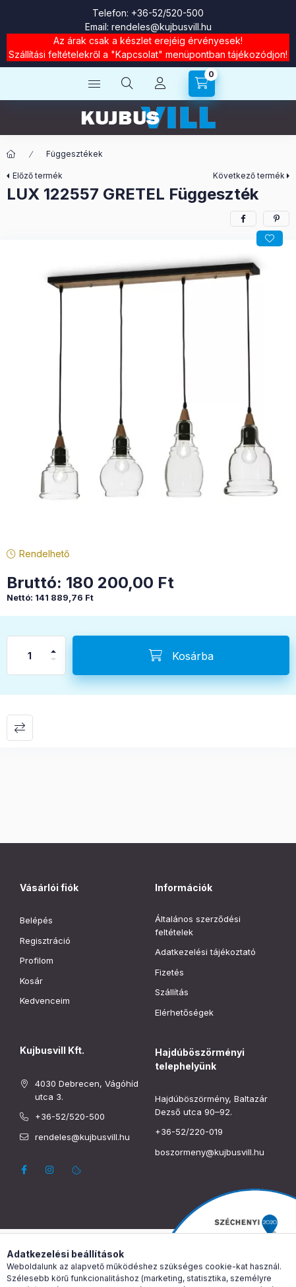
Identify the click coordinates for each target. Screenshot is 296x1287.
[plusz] (53, 645)
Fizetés (169, 972)
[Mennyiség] (30, 655)
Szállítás (172, 992)
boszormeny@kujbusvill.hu (209, 1152)
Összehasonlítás (20, 728)
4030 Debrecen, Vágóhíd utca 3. (86, 1090)
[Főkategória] (11, 154)
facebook (24, 1170)
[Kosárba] (181, 655)
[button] (148, 390)
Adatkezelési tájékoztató (205, 951)
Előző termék (38, 175)
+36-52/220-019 (189, 1131)
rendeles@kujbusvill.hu (161, 26)
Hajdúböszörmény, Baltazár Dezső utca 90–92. (211, 1105)
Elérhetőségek (184, 1012)
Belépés (36, 920)
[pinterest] (276, 219)
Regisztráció (45, 940)
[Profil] (160, 83)
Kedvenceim (45, 1000)
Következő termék (249, 175)
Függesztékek (74, 154)
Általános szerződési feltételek (198, 925)
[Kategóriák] (94, 83)
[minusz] (53, 664)
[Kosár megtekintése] (202, 83)
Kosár (31, 980)
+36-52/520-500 (167, 12)
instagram (50, 1170)
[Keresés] (127, 83)
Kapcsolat (136, 54)
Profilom (36, 960)
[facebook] (243, 219)
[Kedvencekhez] (269, 238)
